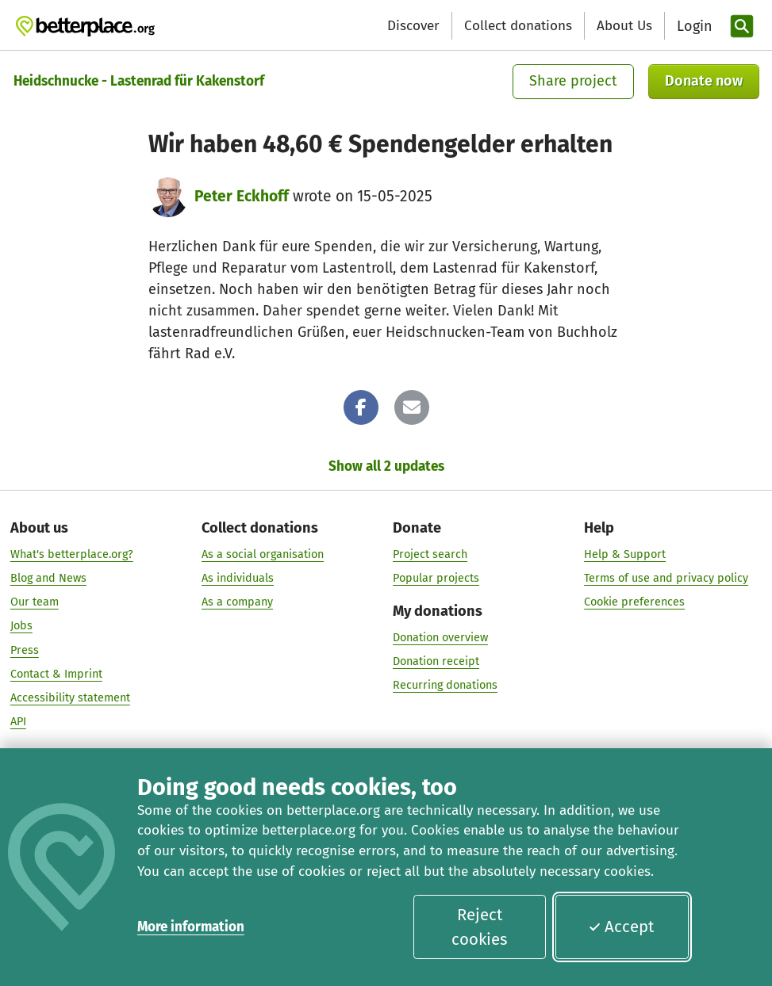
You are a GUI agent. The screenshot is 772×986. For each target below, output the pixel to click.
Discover (413, 25)
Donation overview (440, 637)
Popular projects (436, 578)
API (18, 721)
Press (24, 649)
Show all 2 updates (386, 466)
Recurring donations (445, 685)
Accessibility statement (70, 698)
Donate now (704, 81)
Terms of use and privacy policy (666, 578)
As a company (237, 602)
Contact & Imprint (56, 674)
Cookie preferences (634, 602)
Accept (621, 926)
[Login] (692, 26)
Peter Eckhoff (241, 196)
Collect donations (518, 25)
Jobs (21, 625)
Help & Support (625, 554)
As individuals (238, 578)
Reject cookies (479, 927)
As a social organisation (263, 554)
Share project (573, 81)
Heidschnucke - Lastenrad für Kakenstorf (138, 81)
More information (190, 927)
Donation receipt (436, 661)
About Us (624, 25)
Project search (430, 554)
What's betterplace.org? (71, 554)
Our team (34, 602)
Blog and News (48, 578)
